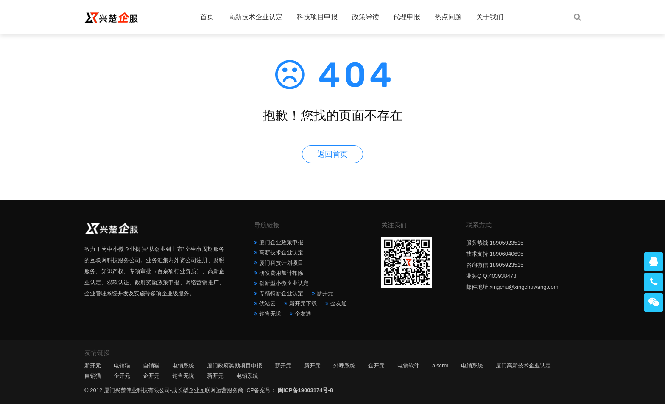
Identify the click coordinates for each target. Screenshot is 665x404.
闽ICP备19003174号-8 (305, 390)
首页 (207, 16)
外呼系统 (344, 365)
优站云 (267, 303)
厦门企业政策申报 (281, 242)
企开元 (376, 365)
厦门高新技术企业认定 (523, 365)
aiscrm (440, 365)
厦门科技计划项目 (281, 263)
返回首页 (332, 154)
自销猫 (151, 365)
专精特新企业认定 (281, 293)
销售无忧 (270, 314)
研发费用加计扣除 (281, 273)
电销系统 (183, 365)
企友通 (338, 303)
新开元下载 (303, 303)
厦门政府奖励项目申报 (234, 365)
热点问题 (448, 16)
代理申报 (406, 16)
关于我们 (489, 16)
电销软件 (408, 365)
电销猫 (122, 365)
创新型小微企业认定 (284, 283)
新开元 (325, 293)
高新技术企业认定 (255, 16)
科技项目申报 (317, 16)
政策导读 (365, 16)
